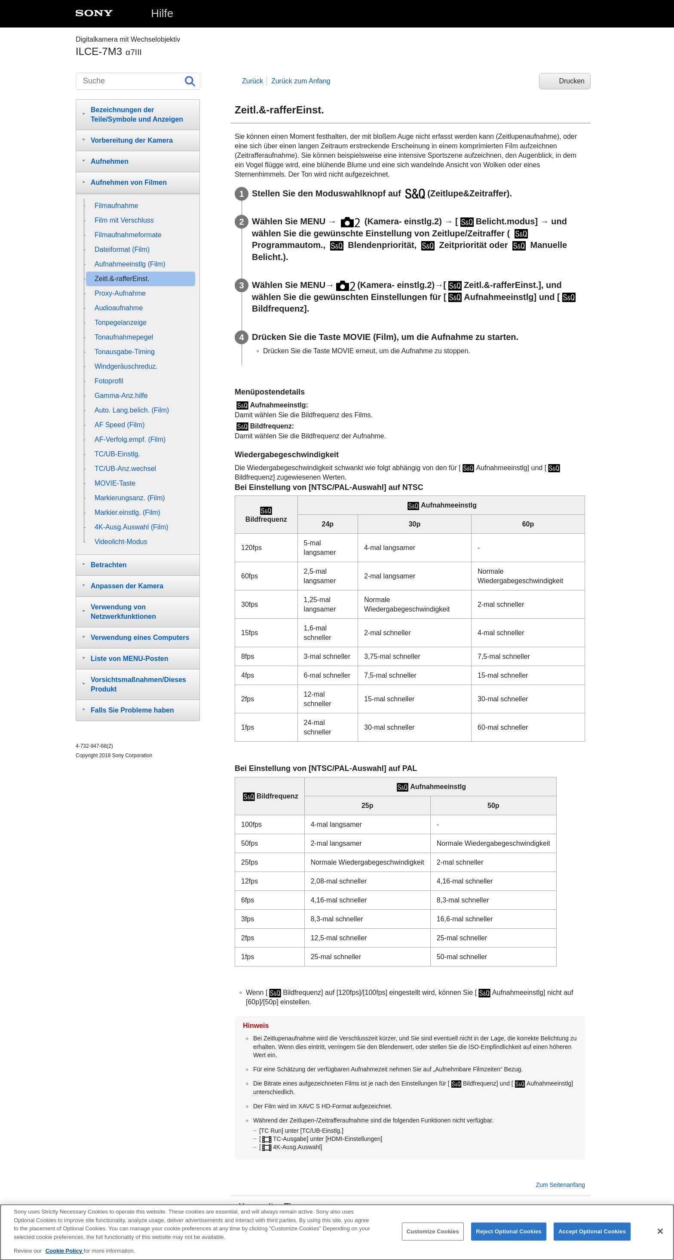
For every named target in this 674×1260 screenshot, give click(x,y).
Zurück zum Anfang (301, 81)
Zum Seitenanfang (560, 1184)
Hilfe (162, 13)
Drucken (572, 81)
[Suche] (138, 81)
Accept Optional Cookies (592, 1238)
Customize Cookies (433, 1238)
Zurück (252, 81)
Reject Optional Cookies (509, 1238)
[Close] (660, 1238)
